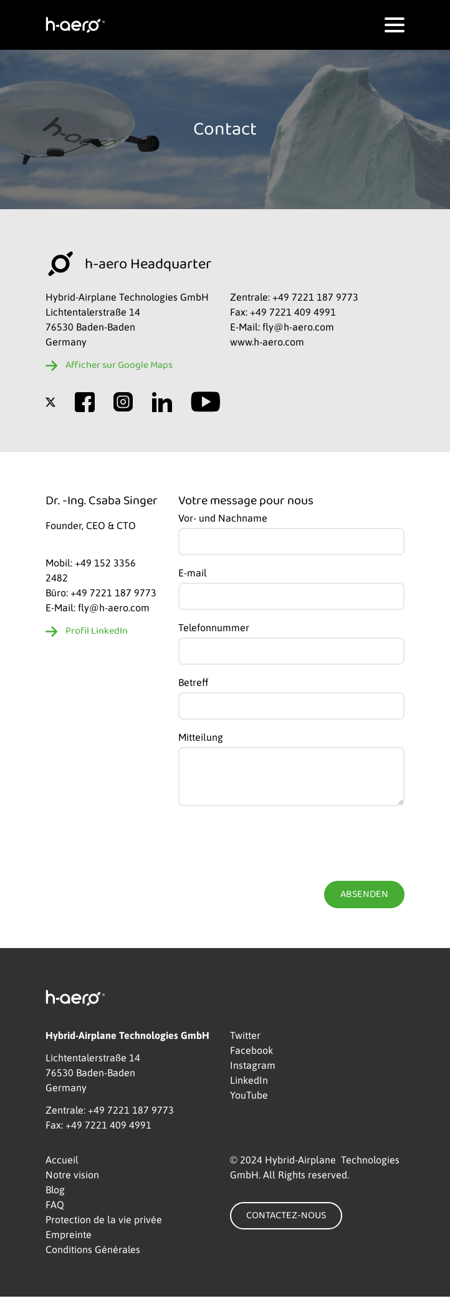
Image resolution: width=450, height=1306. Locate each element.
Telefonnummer (213, 627)
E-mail (192, 572)
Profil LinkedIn (96, 631)
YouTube (249, 1104)
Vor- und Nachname (222, 518)
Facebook (251, 1059)
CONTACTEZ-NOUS (286, 1225)
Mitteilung (200, 737)
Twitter (245, 1044)
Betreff (193, 682)
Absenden (364, 904)
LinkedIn (249, 1089)
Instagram (252, 1074)
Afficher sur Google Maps (119, 365)
